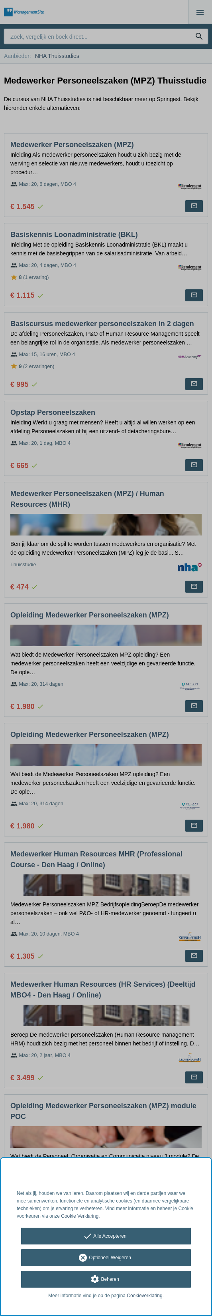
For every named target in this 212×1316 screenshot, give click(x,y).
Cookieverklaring (144, 1295)
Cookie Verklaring (79, 1216)
